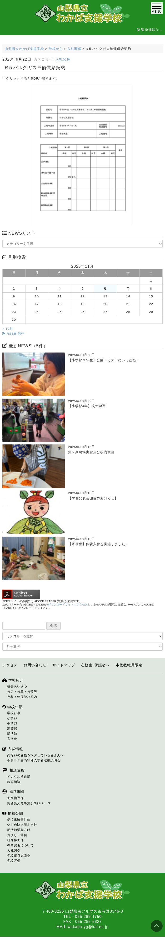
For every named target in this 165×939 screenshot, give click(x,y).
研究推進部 (15, 840)
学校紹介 (13, 680)
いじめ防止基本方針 (22, 824)
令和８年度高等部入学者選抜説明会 (33, 760)
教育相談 (13, 782)
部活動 (12, 733)
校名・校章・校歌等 (22, 691)
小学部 (12, 718)
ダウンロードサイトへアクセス (68, 604)
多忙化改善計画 (18, 819)
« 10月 (7, 328)
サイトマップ (63, 665)
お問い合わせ (35, 665)
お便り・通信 (17, 835)
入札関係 (62, 59)
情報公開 (12, 813)
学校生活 (12, 707)
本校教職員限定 (129, 665)
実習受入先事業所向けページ (28, 803)
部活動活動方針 (18, 830)
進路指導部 (15, 798)
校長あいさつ (17, 686)
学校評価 (13, 861)
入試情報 (12, 749)
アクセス (10, 665)
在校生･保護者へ (95, 665)
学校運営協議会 (18, 856)
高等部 (12, 728)
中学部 (12, 723)
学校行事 (13, 713)
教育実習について (20, 845)
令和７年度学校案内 (22, 697)
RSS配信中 (13, 333)
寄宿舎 (12, 739)
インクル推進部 (18, 776)
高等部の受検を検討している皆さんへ (35, 755)
